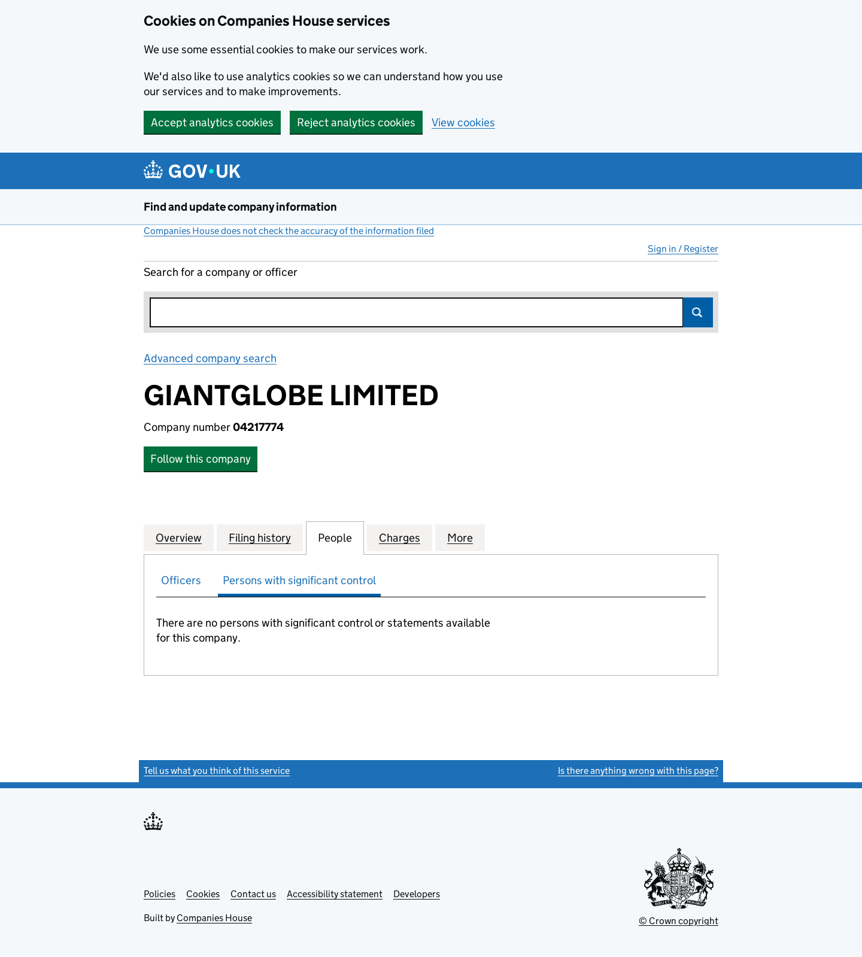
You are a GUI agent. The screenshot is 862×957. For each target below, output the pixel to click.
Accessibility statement (335, 894)
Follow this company (200, 459)
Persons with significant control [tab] (299, 580)
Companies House (214, 917)
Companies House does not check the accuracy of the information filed (289, 230)
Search (698, 312)
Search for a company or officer (221, 272)
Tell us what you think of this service (217, 770)
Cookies (203, 894)
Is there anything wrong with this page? (638, 770)
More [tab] (460, 537)
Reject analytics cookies (356, 122)
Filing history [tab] (260, 537)
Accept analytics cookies (212, 122)
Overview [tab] (179, 537)
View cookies (463, 122)
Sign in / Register (683, 248)
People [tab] (335, 537)
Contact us (253, 894)
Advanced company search (210, 358)
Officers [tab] (181, 580)
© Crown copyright (678, 920)
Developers (416, 894)
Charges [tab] (399, 537)
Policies (159, 894)
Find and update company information (240, 207)
